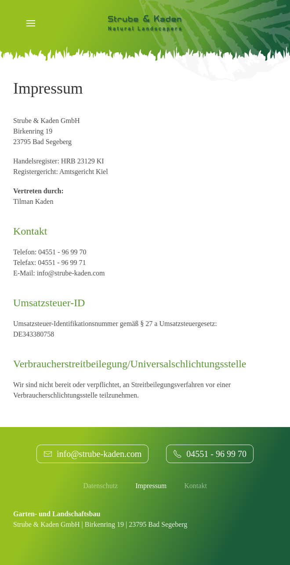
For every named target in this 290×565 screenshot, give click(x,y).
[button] (30, 23)
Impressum (151, 485)
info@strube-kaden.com (92, 454)
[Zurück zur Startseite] (145, 22)
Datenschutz (100, 485)
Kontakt (195, 485)
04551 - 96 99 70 (209, 454)
